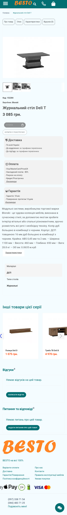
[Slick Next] (61, 336)
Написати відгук (16, 395)
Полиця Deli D (11, 350)
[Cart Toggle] (53, 3)
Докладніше (10, 202)
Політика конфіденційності (16, 478)
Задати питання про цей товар (22, 428)
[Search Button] (35, 4)
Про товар (8, 22)
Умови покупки (42, 478)
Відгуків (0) (48, 22)
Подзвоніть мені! (17, 506)
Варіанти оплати (11, 467)
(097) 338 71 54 (16, 499)
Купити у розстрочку (15, 132)
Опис (19, 22)
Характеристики (32, 22)
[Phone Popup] (43, 4)
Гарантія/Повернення (13, 475)
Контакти (39, 471)
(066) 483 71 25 (16, 502)
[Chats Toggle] (59, 507)
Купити (14, 125)
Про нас (39, 467)
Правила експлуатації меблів (49, 475)
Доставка (7, 471)
